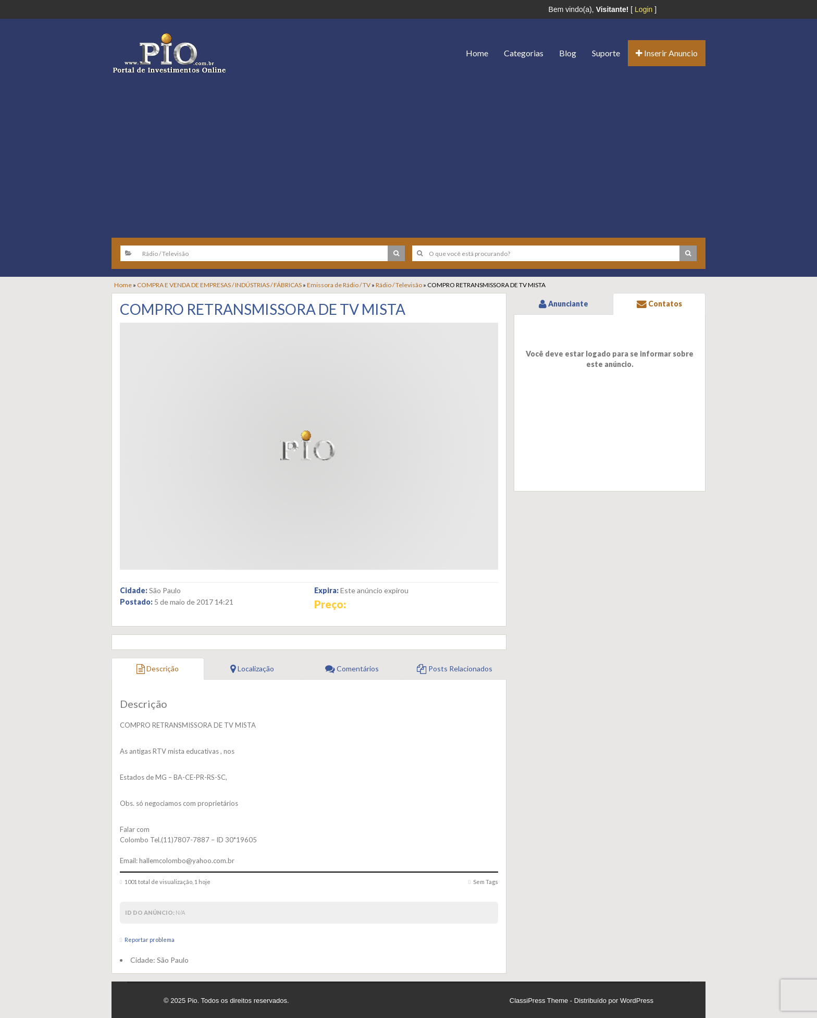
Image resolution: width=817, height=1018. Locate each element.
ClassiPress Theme (539, 1000)
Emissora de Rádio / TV (338, 285)
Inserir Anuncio (667, 53)
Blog (567, 53)
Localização (252, 668)
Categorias (523, 53)
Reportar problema (150, 939)
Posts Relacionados (454, 668)
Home (477, 53)
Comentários (352, 668)
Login (643, 9)
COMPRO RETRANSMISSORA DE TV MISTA (262, 309)
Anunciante (563, 303)
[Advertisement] (408, 152)
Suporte (606, 53)
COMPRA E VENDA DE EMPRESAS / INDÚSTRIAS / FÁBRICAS (219, 285)
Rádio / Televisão (399, 285)
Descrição (158, 668)
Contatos (659, 303)
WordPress (636, 1000)
